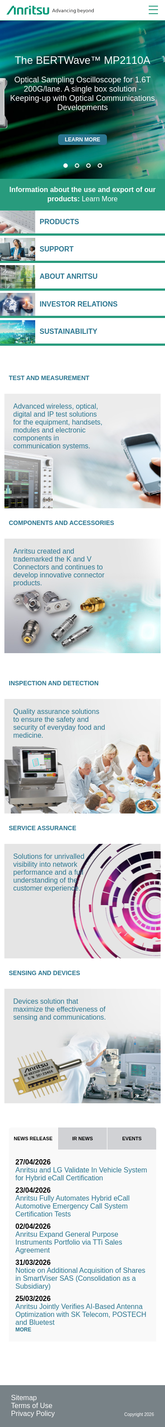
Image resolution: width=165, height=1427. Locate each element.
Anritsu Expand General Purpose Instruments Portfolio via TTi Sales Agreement (68, 1242)
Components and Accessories (61, 522)
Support (100, 249)
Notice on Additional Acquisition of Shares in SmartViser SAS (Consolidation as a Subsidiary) (80, 1278)
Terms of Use (31, 1405)
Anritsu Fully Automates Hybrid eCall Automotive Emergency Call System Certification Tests (72, 1206)
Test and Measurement (49, 377)
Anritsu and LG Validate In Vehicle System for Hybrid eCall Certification (81, 1174)
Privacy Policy (33, 1413)
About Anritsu (100, 276)
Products (100, 222)
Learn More (82, 194)
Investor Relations (100, 304)
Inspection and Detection (54, 683)
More (25, 1330)
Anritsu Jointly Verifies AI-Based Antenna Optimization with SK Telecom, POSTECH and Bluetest (81, 1314)
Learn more (82, 140)
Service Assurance (42, 828)
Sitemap (24, 1397)
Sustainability (100, 331)
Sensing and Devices (44, 972)
